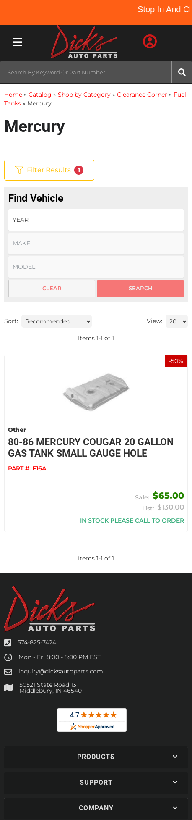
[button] (96, 72)
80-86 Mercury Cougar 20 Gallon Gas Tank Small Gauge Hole (91, 447)
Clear (52, 288)
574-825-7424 (37, 642)
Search (141, 288)
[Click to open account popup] (150, 42)
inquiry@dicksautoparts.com (60, 671)
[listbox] (96, 220)
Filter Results (49, 170)
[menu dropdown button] (17, 42)
